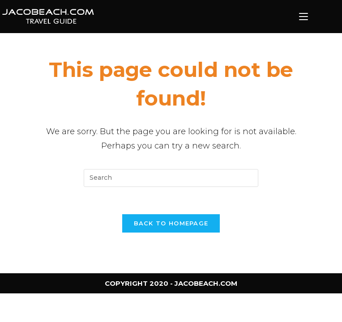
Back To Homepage (171, 223)
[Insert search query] (171, 178)
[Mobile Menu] (303, 17)
